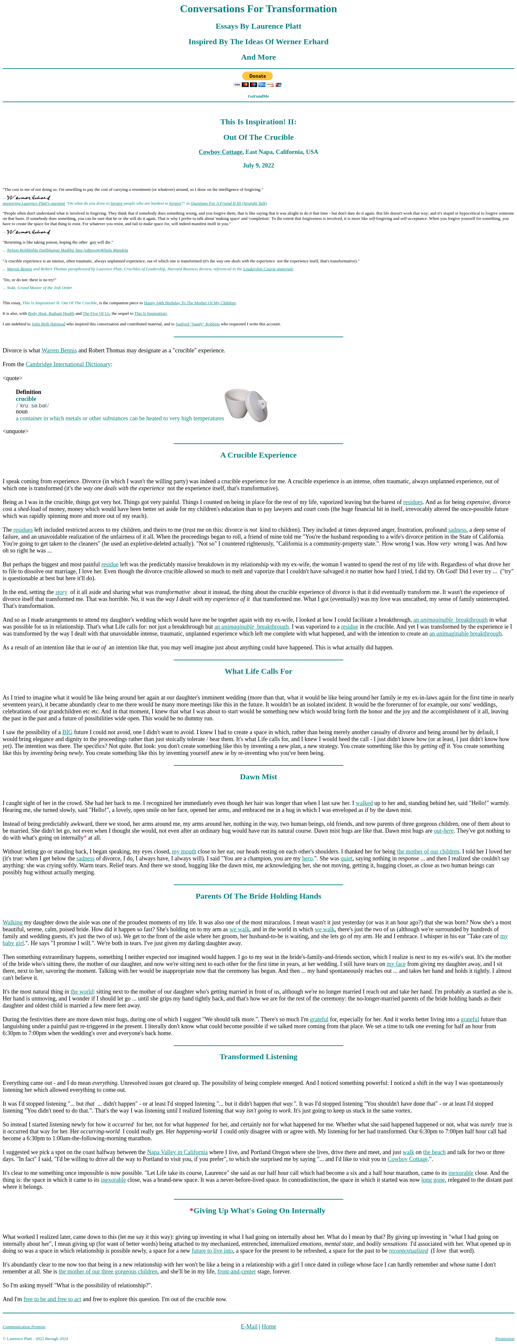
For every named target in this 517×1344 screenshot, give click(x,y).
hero (307, 858)
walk (408, 1152)
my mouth (184, 851)
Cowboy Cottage (220, 151)
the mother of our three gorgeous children (108, 1271)
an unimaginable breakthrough (465, 633)
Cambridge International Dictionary (68, 364)
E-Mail (249, 1326)
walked (364, 803)
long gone (433, 1180)
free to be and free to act (52, 1299)
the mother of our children (428, 851)
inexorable (460, 1173)
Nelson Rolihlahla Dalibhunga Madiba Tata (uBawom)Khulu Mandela (67, 250)
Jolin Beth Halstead (48, 323)
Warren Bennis (19, 268)
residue (109, 564)
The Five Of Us (96, 313)
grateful (319, 1019)
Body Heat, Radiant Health (51, 313)
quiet (346, 858)
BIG (67, 732)
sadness (457, 529)
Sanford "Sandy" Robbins (198, 323)
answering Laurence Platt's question (34, 203)
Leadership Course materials (268, 268)
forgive (117, 203)
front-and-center (236, 1271)
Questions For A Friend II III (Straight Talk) (229, 203)
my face (396, 964)
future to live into (212, 1250)
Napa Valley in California (177, 1152)
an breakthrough (450, 619)
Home (269, 1326)
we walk (239, 929)
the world (82, 991)
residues (413, 502)
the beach (434, 1152)
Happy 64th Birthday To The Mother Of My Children (190, 302)
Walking (13, 922)
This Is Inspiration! (150, 313)
